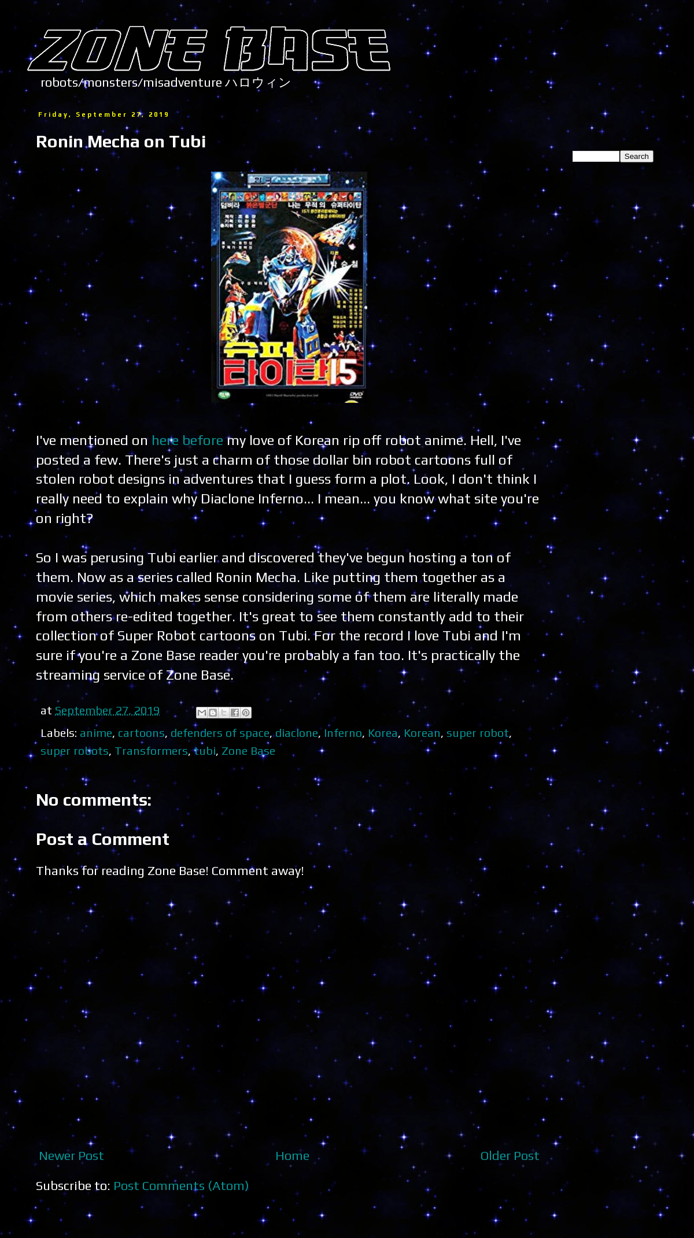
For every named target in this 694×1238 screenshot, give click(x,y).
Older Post (510, 1155)
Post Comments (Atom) (181, 1185)
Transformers (151, 750)
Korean (422, 732)
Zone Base (248, 750)
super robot (477, 732)
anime (96, 732)
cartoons (141, 732)
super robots (74, 750)
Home (292, 1155)
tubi (205, 750)
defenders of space (220, 732)
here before (187, 440)
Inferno (343, 732)
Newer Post (71, 1155)
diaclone (296, 732)
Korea (383, 732)
